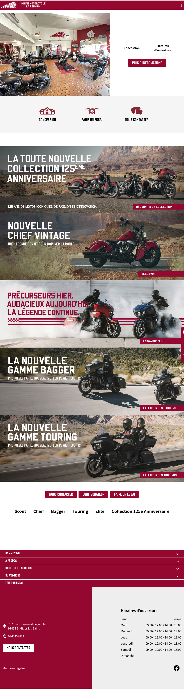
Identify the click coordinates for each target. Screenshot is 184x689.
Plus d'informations (147, 63)
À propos (11, 561)
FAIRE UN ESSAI (124, 495)
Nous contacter (61, 495)
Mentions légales (14, 668)
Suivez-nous (12, 575)
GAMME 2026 (12, 553)
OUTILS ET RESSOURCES (18, 568)
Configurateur (93, 495)
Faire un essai (14, 583)
